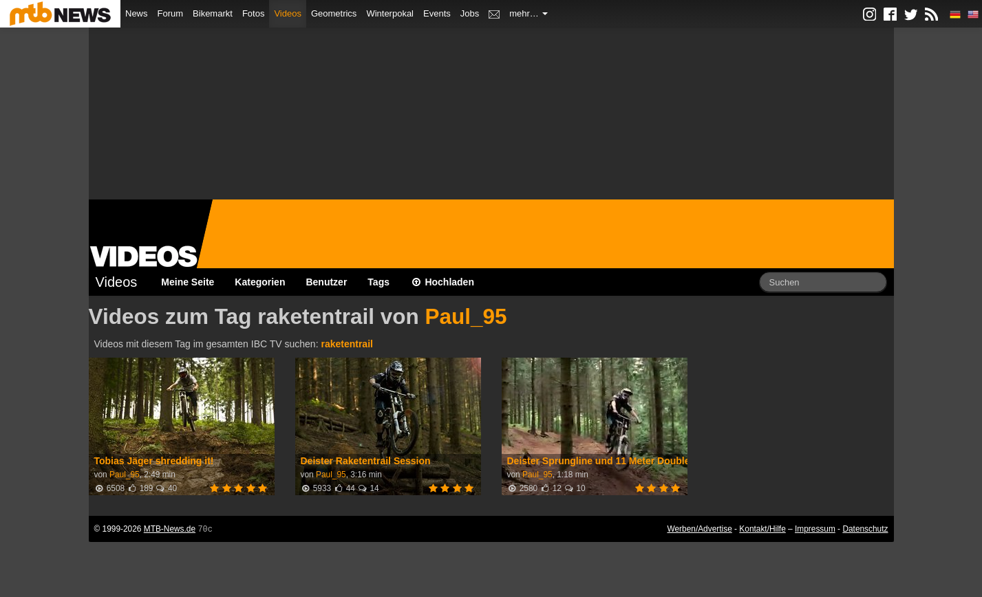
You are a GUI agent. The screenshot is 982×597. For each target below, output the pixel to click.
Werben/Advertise (699, 529)
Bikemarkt (213, 13)
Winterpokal (390, 13)
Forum (171, 13)
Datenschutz (865, 529)
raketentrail (346, 343)
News (136, 13)
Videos (287, 13)
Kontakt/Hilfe (762, 529)
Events (437, 13)
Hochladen (442, 281)
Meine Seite (187, 281)
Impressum (815, 529)
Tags (378, 281)
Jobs (469, 13)
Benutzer (326, 281)
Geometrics (333, 13)
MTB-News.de (169, 529)
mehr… (528, 13)
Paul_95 (465, 316)
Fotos (253, 13)
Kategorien (260, 281)
